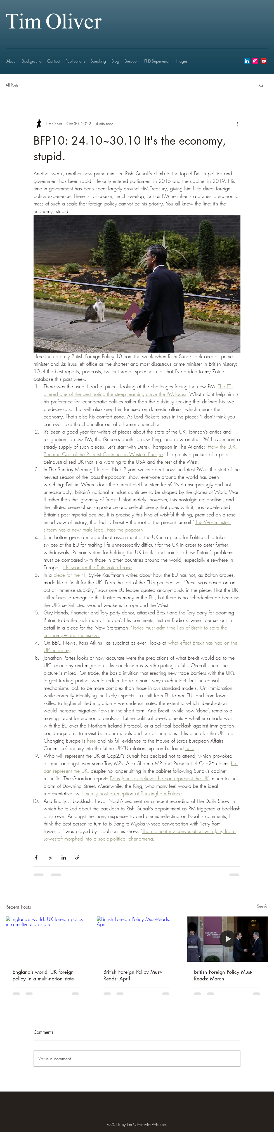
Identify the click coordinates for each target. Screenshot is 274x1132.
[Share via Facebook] (36, 857)
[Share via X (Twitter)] (50, 857)
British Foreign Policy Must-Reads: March (223, 975)
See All (262, 906)
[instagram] (255, 61)
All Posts (12, 85)
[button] (261, 85)
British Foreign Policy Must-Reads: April (132, 975)
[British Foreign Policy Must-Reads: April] (137, 939)
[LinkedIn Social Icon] (247, 61)
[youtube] (263, 61)
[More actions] (237, 123)
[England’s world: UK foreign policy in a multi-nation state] (46, 939)
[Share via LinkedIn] (63, 857)
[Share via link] (77, 857)
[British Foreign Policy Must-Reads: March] (227, 939)
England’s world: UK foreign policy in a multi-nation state (43, 975)
